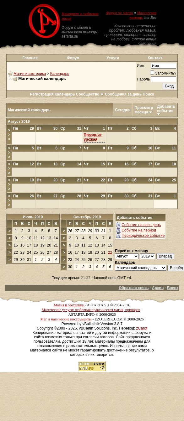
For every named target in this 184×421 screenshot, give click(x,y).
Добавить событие (166, 108)
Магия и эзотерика (30, 73)
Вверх (172, 288)
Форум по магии (119, 13)
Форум (73, 58)
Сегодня (122, 110)
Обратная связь (134, 288)
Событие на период (139, 230)
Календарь (59, 73)
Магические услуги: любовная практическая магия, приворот (91, 310)
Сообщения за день (123, 94)
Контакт (155, 58)
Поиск (148, 94)
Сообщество (90, 94)
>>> (9, 134)
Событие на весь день (141, 225)
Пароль (143, 79)
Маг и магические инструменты (65, 319)
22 (110, 252)
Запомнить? (163, 73)
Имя (140, 66)
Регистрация (41, 94)
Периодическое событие (143, 235)
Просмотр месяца (143, 110)
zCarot (141, 328)
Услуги (112, 58)
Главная (30, 58)
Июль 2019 (33, 217)
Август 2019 (19, 121)
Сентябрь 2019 (87, 217)
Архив (158, 288)
